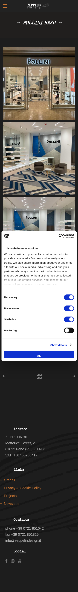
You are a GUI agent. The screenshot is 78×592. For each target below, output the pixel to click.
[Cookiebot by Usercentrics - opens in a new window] (58, 236)
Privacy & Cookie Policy (22, 488)
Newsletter (12, 504)
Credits (9, 480)
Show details (58, 344)
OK (39, 355)
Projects (10, 496)
